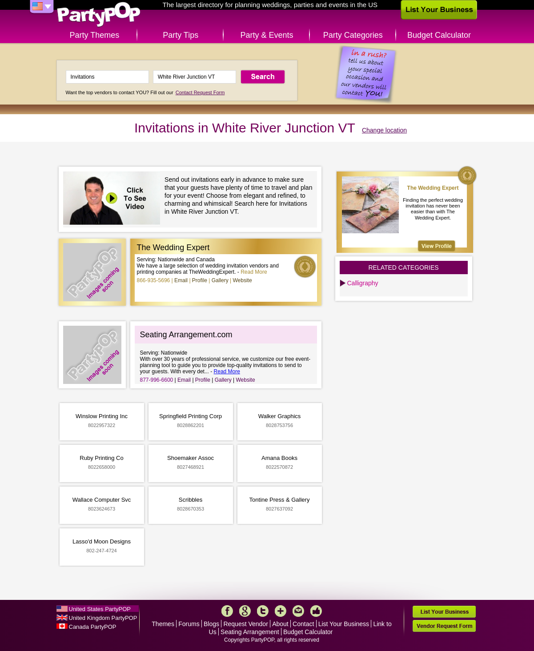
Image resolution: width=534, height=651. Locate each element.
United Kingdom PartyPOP (103, 618)
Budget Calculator (439, 35)
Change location (384, 130)
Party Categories (353, 35)
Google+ (245, 611)
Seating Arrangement (250, 631)
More (280, 611)
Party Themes (95, 35)
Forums (188, 623)
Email (181, 280)
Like (316, 611)
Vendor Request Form (444, 625)
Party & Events (266, 35)
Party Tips (180, 35)
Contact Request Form (200, 92)
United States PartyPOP (100, 609)
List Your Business (343, 623)
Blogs (211, 623)
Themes (163, 623)
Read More (254, 272)
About (280, 623)
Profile (199, 280)
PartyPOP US (98, 15)
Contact (303, 623)
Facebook (227, 611)
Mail (298, 611)
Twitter (263, 611)
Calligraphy (362, 283)
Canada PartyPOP (92, 626)
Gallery (220, 280)
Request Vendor (245, 623)
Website (242, 280)
